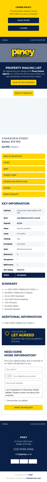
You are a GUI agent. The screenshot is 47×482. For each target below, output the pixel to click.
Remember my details (17, 400)
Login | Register (37, 40)
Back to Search (23, 93)
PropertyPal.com (33, 478)
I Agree (23, 28)
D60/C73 (20, 270)
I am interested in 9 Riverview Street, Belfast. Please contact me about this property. (23, 392)
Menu (5, 40)
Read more (24, 20)
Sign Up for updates (24, 82)
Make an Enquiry (23, 407)
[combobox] (8, 376)
